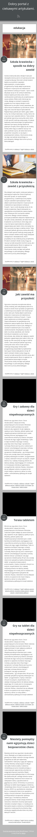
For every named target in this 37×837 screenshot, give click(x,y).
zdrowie (27, 483)
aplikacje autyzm (10, 485)
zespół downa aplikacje (21, 593)
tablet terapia (23, 487)
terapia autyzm (26, 822)
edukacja (17, 149)
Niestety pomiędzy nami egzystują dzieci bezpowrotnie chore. (20, 743)
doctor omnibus (29, 820)
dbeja (23, 833)
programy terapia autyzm (22, 591)
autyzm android (9, 591)
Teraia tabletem (24, 520)
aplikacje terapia (19, 485)
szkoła (32, 149)
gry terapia (28, 485)
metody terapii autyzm (14, 822)
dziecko (16, 483)
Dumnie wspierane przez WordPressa (15, 831)
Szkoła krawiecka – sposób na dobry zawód (22, 66)
